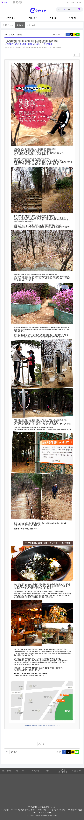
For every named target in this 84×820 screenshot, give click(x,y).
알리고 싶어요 (31, 25)
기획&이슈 (10, 18)
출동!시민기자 (8, 25)
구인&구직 (48, 771)
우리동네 (53, 18)
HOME (6, 35)
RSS (53, 807)
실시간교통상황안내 (63, 771)
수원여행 (20, 25)
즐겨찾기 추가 (6, 2)
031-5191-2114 (45, 812)
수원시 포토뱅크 (21, 771)
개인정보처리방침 (44, 807)
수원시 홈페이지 (7, 771)
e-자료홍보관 (35, 771)
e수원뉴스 (59, 47)
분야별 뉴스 (33, 18)
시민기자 (72, 18)
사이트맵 (79, 2)
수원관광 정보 (76, 771)
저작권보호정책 (32, 807)
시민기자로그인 (71, 2)
